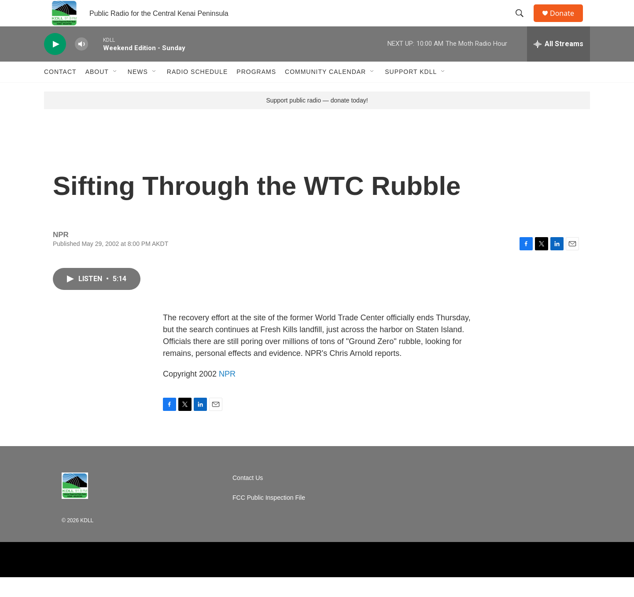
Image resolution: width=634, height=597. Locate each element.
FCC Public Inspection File (268, 517)
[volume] (81, 64)
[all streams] (558, 63)
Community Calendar (325, 91)
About (97, 91)
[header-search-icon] (523, 23)
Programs (256, 91)
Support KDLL (411, 91)
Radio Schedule (197, 91)
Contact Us (247, 497)
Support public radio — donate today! (317, 120)
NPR (227, 393)
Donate (567, 23)
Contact (60, 91)
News (138, 91)
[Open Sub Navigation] (115, 91)
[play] (55, 64)
